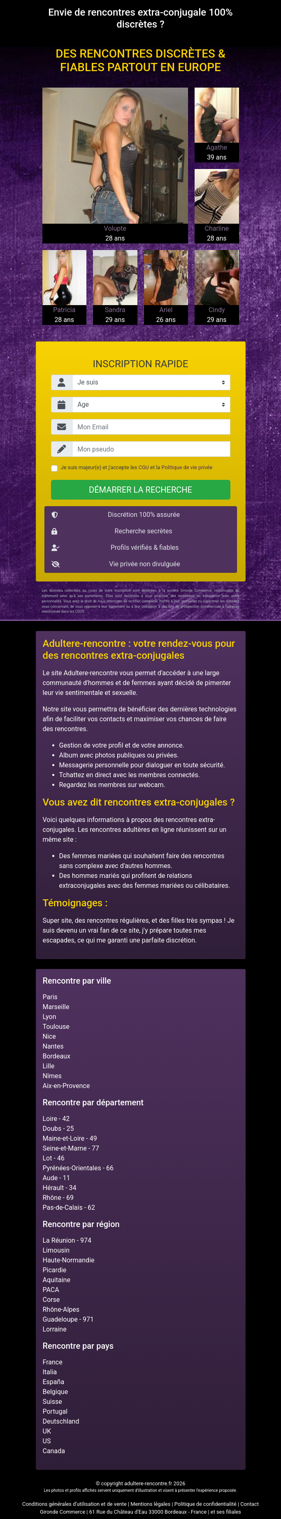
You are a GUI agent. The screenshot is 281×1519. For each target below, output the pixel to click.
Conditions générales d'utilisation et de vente (74, 1504)
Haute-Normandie (69, 1260)
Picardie (55, 1270)
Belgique (55, 1392)
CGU (144, 467)
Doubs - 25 (58, 1128)
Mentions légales (150, 1504)
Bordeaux (56, 1056)
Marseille (56, 1007)
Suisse (52, 1402)
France (53, 1362)
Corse (51, 1300)
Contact (249, 1504)
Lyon (49, 1017)
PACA (51, 1290)
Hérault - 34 (60, 1188)
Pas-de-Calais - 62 (69, 1207)
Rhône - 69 (58, 1198)
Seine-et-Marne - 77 (71, 1148)
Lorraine (55, 1329)
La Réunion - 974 (67, 1240)
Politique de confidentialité (205, 1504)
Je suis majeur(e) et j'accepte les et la (137, 467)
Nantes (53, 1046)
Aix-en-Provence (66, 1086)
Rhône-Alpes (61, 1309)
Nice (49, 1036)
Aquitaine (56, 1280)
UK (47, 1431)
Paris (50, 997)
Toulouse (56, 1026)
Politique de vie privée (187, 467)
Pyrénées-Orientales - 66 (78, 1168)
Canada (54, 1451)
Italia (50, 1372)
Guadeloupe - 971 (68, 1319)
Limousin (56, 1250)
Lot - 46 (54, 1158)
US (47, 1441)
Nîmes (52, 1076)
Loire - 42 (56, 1119)
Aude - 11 (56, 1178)
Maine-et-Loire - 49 (70, 1138)
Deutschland (61, 1421)
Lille (49, 1066)
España (54, 1382)
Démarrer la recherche (140, 490)
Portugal (55, 1411)
